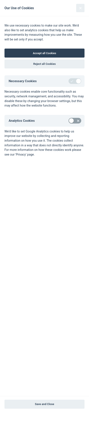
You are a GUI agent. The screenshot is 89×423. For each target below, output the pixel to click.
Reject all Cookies (44, 63)
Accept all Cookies (44, 53)
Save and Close (44, 404)
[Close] (80, 8)
